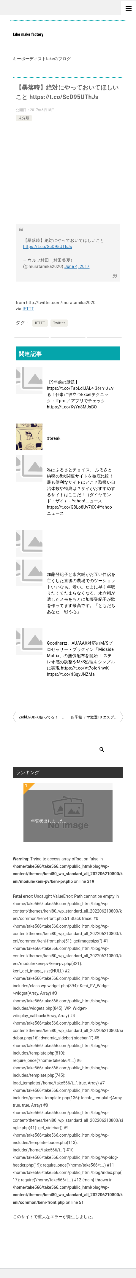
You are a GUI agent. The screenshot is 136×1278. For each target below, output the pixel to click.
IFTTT (28, 308)
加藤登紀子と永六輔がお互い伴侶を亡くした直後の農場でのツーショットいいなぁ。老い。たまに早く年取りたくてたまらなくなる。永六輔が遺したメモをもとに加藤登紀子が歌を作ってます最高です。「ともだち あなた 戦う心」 (83, 593)
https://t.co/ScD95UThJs (47, 246)
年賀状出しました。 (49, 821)
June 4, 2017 (76, 266)
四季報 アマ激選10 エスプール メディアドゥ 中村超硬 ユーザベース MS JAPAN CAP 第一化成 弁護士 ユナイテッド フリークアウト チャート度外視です (97, 717)
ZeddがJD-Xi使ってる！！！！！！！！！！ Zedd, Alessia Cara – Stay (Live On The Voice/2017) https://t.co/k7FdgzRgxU (43, 717)
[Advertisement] (68, 176)
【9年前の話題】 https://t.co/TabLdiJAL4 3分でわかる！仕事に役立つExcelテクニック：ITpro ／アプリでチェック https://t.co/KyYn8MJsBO (81, 394)
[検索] (63, 749)
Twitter (59, 323)
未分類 (23, 118)
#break (54, 438)
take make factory (28, 34)
